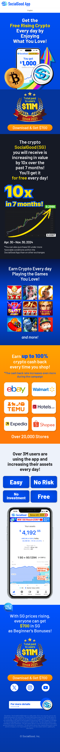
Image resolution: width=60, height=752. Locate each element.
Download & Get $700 (30, 127)
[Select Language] (30, 10)
